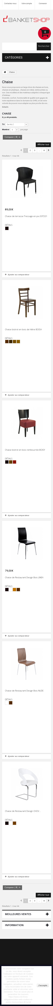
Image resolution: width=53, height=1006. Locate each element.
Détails (5, 107)
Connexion (43, 3)
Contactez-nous (10, 3)
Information (14, 925)
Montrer (5, 129)
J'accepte (42, 985)
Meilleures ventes (18, 914)
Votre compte (26, 3)
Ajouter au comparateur (18, 275)
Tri (3, 124)
